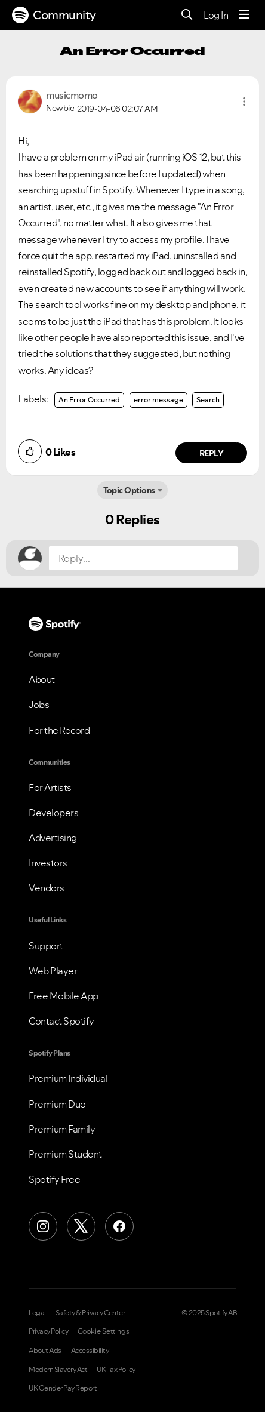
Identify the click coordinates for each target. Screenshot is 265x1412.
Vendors (46, 887)
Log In (216, 14)
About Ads (45, 1350)
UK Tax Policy (116, 1369)
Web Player (53, 970)
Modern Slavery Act (58, 1369)
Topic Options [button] (129, 490)
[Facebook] (119, 1226)
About (42, 679)
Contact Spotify (61, 1021)
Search (208, 400)
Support (46, 945)
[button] (244, 101)
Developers (53, 812)
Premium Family (62, 1129)
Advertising (53, 837)
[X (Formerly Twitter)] (81, 1226)
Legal (37, 1313)
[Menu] (244, 15)
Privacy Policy (48, 1331)
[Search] (187, 15)
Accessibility (90, 1350)
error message (158, 400)
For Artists (50, 787)
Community (54, 15)
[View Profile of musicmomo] (72, 94)
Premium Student (65, 1154)
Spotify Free (54, 1179)
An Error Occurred (89, 400)
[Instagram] (43, 1226)
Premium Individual (68, 1078)
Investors (48, 862)
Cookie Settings (104, 1331)
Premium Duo (57, 1103)
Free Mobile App (63, 995)
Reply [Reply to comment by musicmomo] (211, 453)
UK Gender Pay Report (63, 1388)
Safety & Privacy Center (90, 1313)
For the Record (59, 730)
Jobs (39, 704)
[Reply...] (143, 558)
